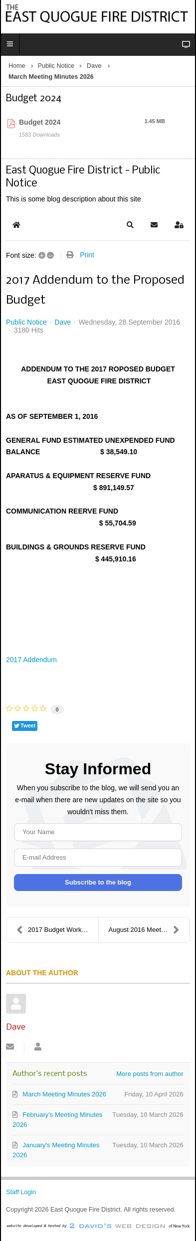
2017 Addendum (31, 660)
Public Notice (56, 65)
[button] (130, 224)
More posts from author (149, 1073)
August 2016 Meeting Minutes (149, 930)
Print (87, 255)
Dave (94, 65)
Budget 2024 (39, 122)
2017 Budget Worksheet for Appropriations (57, 930)
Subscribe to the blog (98, 882)
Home (16, 65)
